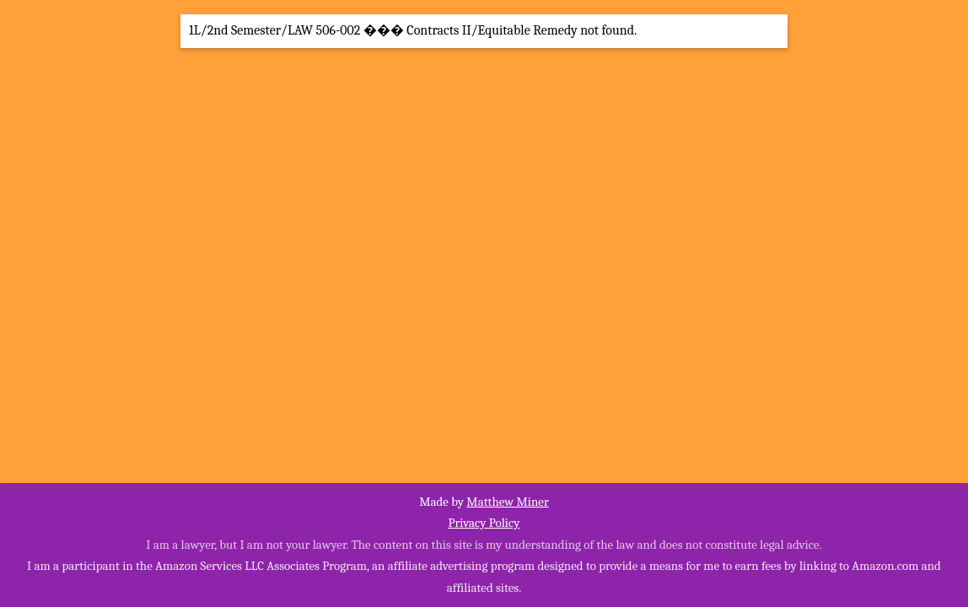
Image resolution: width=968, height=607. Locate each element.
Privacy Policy (483, 522)
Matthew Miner (507, 501)
